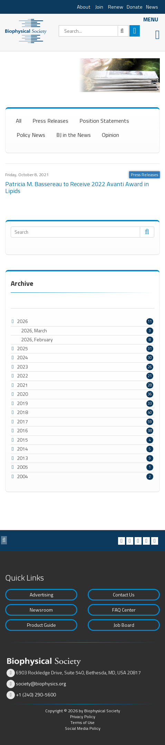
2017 (22, 421)
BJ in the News (73, 135)
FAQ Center (124, 609)
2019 (22, 403)
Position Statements (104, 121)
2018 (22, 412)
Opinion (110, 135)
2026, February (87, 339)
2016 (22, 430)
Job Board (124, 624)
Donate (135, 7)
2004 (22, 476)
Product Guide (41, 624)
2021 (22, 385)
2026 (22, 321)
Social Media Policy (82, 728)
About (83, 7)
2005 (22, 467)
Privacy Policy (82, 716)
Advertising (41, 594)
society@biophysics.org (41, 683)
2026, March (87, 331)
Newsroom (41, 609)
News (152, 7)
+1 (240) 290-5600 (36, 694)
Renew (115, 7)
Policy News (31, 135)
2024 (22, 357)
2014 (22, 448)
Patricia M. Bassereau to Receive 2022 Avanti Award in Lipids (77, 187)
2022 (22, 375)
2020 (22, 393)
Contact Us (124, 594)
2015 (22, 439)
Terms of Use (82, 722)
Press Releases (50, 121)
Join (99, 7)
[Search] (94, 31)
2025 (22, 348)
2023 (22, 366)
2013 (22, 458)
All (18, 121)
